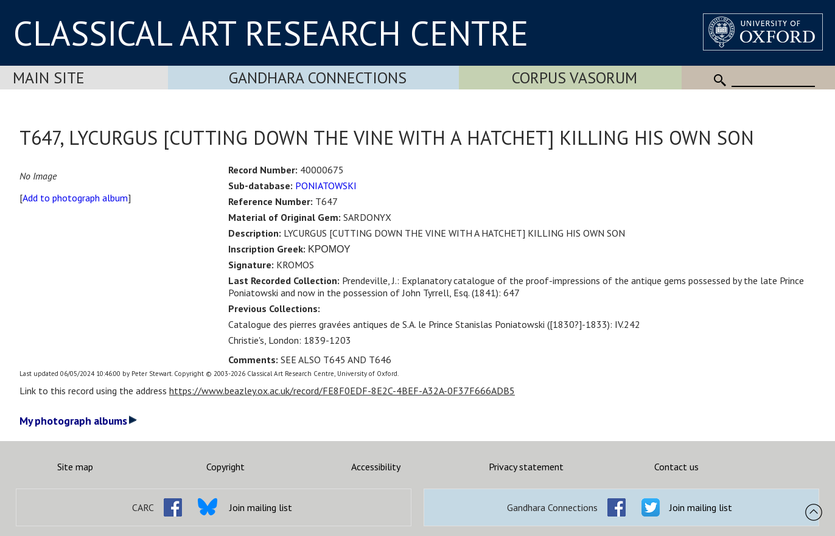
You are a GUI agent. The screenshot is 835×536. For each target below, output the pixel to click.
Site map (75, 467)
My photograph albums (78, 421)
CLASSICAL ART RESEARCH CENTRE (270, 33)
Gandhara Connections (318, 78)
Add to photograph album (75, 198)
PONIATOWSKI (326, 185)
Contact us (676, 467)
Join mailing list (260, 507)
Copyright (225, 467)
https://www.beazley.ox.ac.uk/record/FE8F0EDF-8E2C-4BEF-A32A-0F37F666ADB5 (342, 391)
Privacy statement (526, 467)
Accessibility (375, 467)
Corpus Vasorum (574, 78)
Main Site (49, 78)
